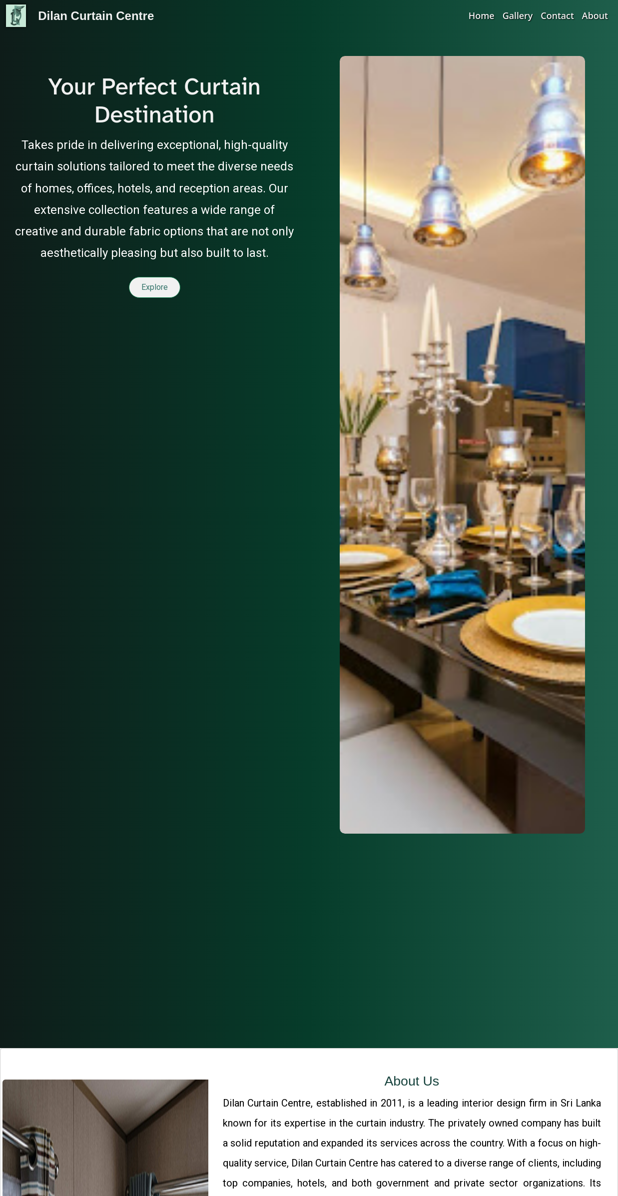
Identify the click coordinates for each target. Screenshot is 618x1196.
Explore (154, 288)
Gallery (518, 15)
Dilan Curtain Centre (96, 15)
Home (482, 15)
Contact (557, 15)
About (595, 15)
